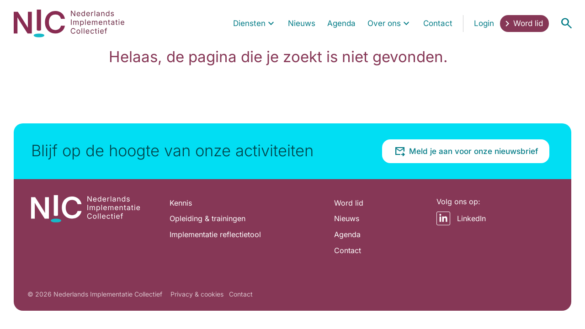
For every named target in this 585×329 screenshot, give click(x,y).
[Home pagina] (69, 23)
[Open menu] (566, 23)
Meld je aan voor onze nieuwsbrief (466, 151)
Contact (241, 294)
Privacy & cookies (196, 294)
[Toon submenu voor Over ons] (406, 23)
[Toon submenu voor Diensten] (271, 23)
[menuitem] (254, 23)
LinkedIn (461, 218)
